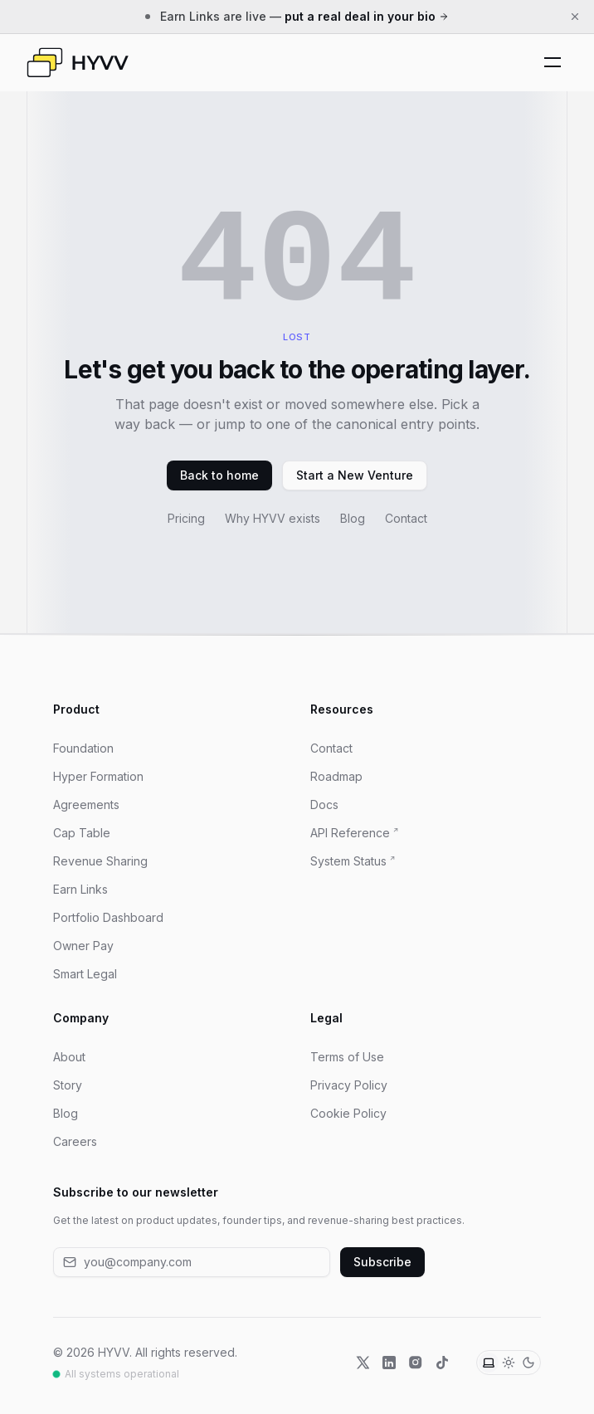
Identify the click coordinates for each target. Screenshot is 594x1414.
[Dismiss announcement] (575, 16)
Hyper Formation (98, 776)
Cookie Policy (348, 1113)
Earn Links (80, 889)
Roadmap (336, 776)
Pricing (186, 518)
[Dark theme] (528, 1363)
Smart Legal (85, 974)
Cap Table (81, 833)
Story (67, 1085)
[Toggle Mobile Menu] (552, 62)
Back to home (219, 475)
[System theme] (489, 1363)
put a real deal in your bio (367, 16)
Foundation (83, 748)
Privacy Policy (348, 1085)
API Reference (350, 833)
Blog (352, 518)
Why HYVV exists (272, 518)
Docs (324, 804)
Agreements (86, 804)
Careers (75, 1141)
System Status (348, 861)
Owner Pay (83, 946)
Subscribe (382, 1262)
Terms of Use (347, 1057)
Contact (406, 518)
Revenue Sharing (100, 861)
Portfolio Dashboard (108, 917)
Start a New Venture (354, 475)
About (69, 1057)
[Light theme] (509, 1363)
